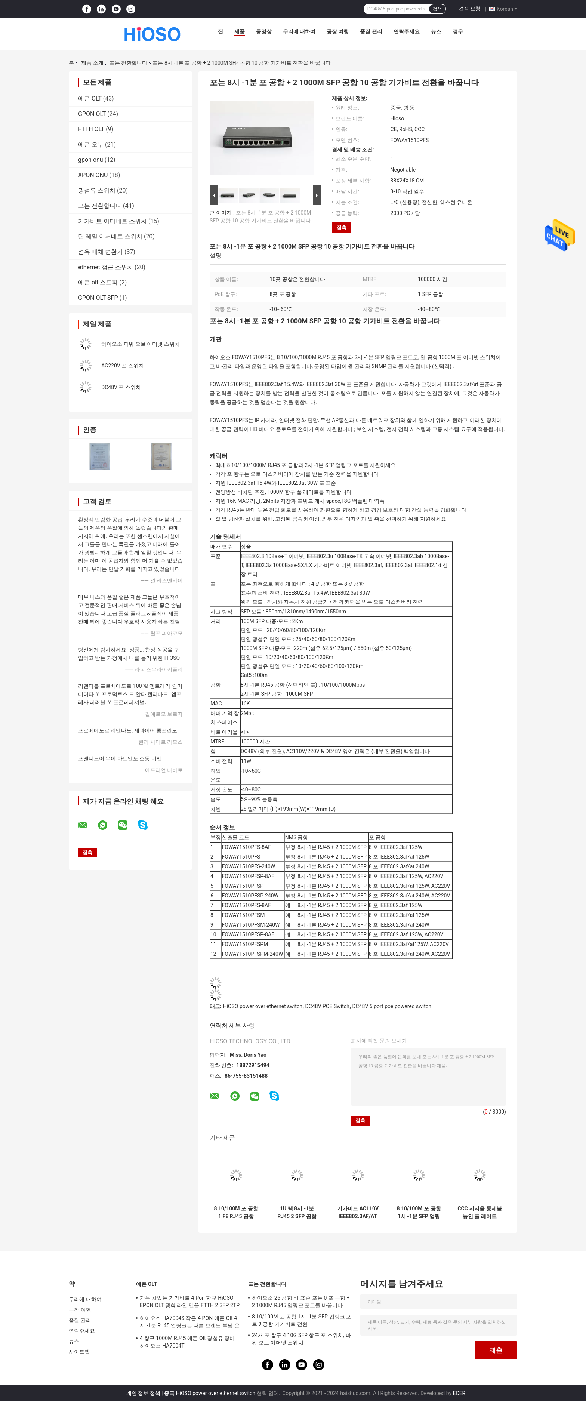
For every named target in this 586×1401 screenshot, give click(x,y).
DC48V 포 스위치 (121, 387)
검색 (437, 9)
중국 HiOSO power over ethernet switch (209, 1393)
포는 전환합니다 (128, 63)
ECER (459, 1393)
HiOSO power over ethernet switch (262, 1006)
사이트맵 (79, 1352)
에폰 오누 (91, 144)
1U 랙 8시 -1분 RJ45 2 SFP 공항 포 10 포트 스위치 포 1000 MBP (297, 1213)
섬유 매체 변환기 (100, 251)
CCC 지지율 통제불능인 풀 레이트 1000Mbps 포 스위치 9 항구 (479, 1213)
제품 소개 (92, 63)
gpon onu (90, 159)
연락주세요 (407, 31)
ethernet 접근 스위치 (105, 267)
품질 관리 (371, 31)
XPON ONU (93, 175)
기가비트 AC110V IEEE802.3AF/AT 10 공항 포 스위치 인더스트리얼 (358, 1213)
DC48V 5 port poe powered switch (391, 1006)
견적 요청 (470, 9)
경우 (458, 31)
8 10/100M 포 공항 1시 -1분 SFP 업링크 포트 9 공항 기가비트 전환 (419, 1213)
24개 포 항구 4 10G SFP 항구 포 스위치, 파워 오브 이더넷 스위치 (301, 1339)
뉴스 (436, 31)
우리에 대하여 (299, 31)
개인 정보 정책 (143, 1393)
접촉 (341, 227)
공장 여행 (338, 31)
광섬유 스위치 (96, 190)
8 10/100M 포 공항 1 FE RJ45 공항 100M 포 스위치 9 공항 (236, 1213)
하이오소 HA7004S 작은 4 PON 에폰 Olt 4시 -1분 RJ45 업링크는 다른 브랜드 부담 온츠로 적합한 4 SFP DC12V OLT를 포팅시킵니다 (190, 1323)
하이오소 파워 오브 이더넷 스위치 (140, 344)
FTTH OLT (91, 129)
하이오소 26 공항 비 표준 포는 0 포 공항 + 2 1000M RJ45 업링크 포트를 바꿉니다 (301, 1301)
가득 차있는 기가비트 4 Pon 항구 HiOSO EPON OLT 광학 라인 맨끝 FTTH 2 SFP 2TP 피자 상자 (190, 1303)
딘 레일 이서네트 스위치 (110, 236)
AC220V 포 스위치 (122, 366)
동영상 (264, 31)
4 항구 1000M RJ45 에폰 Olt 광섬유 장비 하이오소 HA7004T (187, 1342)
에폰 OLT (90, 98)
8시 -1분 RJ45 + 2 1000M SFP (332, 876)
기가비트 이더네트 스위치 (112, 221)
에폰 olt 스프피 (98, 282)
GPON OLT (92, 113)
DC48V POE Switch (327, 1006)
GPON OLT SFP (98, 297)
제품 (239, 31)
